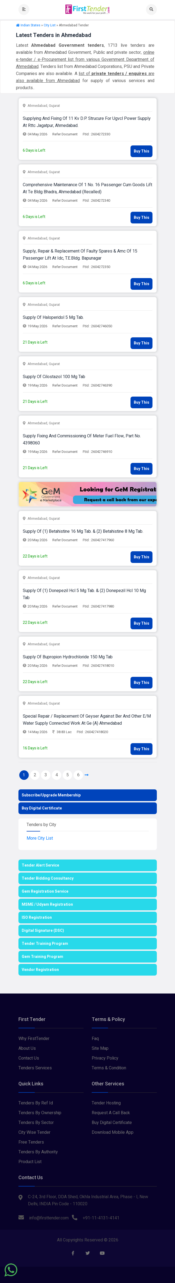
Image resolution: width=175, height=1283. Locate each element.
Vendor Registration (40, 970)
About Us (27, 1048)
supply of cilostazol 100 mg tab (54, 376)
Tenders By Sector (36, 1122)
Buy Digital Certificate (42, 808)
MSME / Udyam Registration (47, 904)
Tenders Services (35, 1068)
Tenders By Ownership (39, 1113)
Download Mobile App (112, 1132)
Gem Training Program (42, 957)
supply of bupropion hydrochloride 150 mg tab (68, 657)
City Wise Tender (34, 1132)
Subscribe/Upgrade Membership (51, 795)
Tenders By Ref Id (35, 1103)
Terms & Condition (109, 1068)
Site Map (100, 1048)
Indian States (30, 25)
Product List (30, 1162)
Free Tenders (31, 1142)
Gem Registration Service (45, 891)
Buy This (141, 151)
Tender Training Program (45, 943)
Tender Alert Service (40, 865)
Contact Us (28, 1058)
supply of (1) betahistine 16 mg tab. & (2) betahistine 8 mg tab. (83, 531)
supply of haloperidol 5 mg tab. (53, 317)
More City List (40, 838)
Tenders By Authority (38, 1152)
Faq (95, 1038)
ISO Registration (37, 917)
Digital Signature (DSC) (43, 930)
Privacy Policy (105, 1058)
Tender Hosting (106, 1103)
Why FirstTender (33, 1038)
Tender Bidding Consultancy (48, 878)
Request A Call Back (111, 1113)
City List (50, 25)
